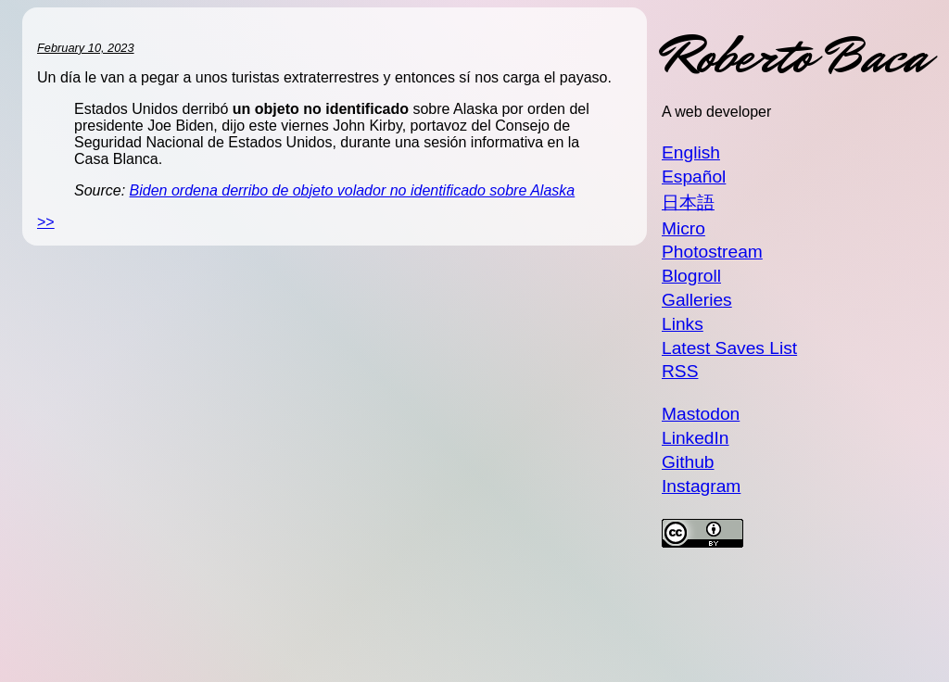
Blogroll (691, 275)
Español (694, 176)
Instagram (701, 486)
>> (46, 222)
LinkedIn (695, 438)
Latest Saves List (729, 348)
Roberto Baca (794, 56)
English (691, 152)
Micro (683, 228)
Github (688, 462)
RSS (680, 371)
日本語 (688, 202)
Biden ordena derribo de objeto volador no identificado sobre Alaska (353, 190)
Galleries (697, 299)
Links (682, 324)
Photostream (712, 251)
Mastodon (701, 413)
